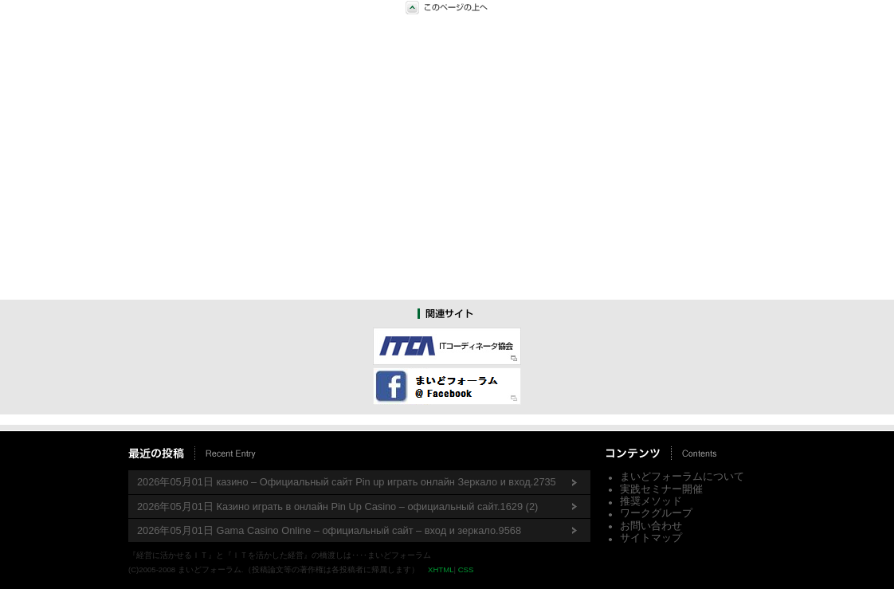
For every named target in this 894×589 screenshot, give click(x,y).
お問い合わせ (651, 526)
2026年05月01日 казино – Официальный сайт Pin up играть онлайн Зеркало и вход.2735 (346, 482)
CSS (466, 569)
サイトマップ (651, 538)
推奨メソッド (651, 501)
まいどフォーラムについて (682, 476)
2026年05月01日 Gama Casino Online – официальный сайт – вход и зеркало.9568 (329, 530)
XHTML (441, 569)
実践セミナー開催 (661, 489)
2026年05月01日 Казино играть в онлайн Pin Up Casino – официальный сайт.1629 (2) (337, 506)
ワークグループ (656, 513)
